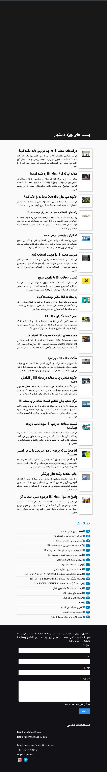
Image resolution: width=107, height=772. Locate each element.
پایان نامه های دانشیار (72, 564)
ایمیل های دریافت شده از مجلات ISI (65, 555)
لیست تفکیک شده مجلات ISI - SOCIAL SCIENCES (58, 583)
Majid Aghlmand (25, 755)
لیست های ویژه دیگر (73, 598)
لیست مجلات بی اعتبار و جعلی (68, 569)
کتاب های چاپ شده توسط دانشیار (66, 617)
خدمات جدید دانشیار (73, 612)
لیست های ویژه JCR (73, 593)
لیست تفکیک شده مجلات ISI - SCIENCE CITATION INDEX (54, 574)
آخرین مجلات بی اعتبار (72, 607)
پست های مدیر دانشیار (72, 531)
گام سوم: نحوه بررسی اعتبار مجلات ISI (65, 545)
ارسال (84, 711)
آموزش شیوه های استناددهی (69, 560)
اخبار (80, 602)
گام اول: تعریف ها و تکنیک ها (68, 536)
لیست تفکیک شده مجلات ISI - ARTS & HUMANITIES (56, 579)
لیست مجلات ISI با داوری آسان (68, 588)
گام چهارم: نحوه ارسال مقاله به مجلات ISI (63, 550)
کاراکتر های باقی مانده (79, 704)
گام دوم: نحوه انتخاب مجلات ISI (67, 541)
